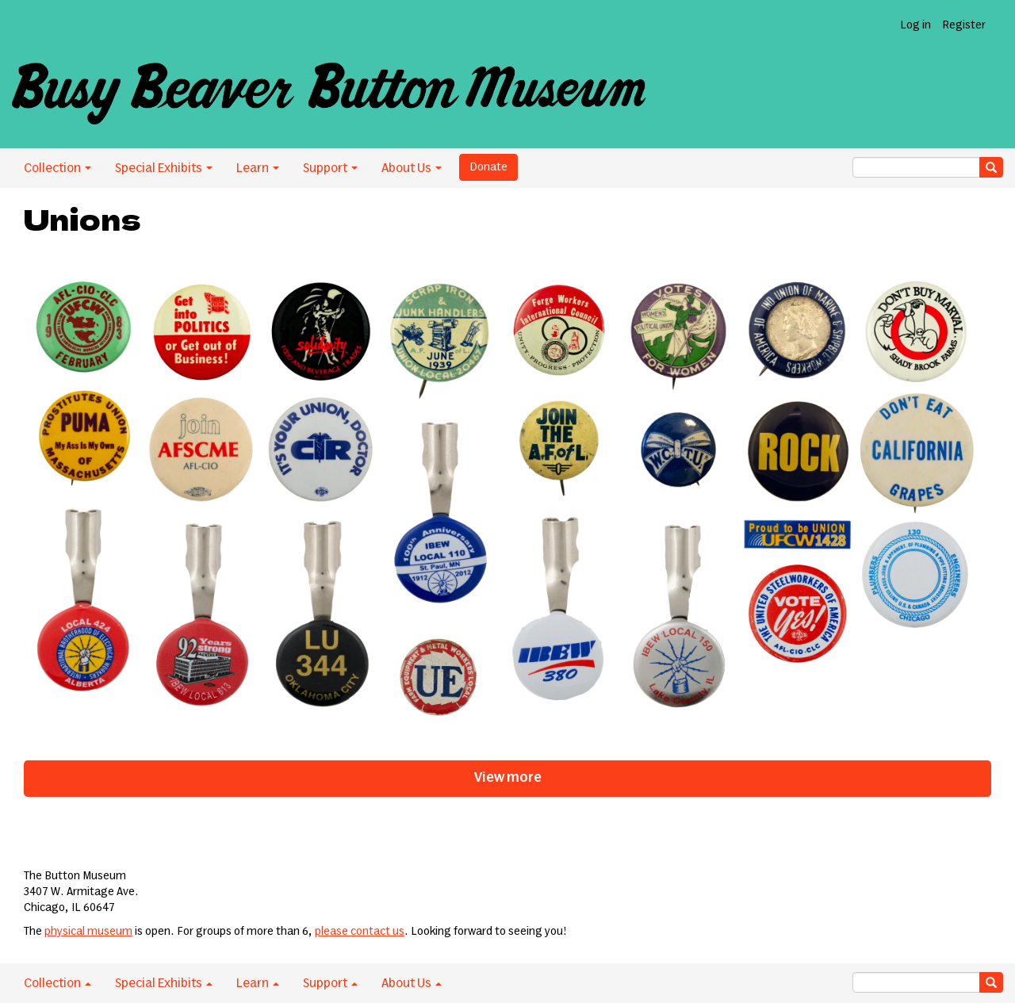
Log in (915, 25)
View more (508, 778)
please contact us (359, 931)
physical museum (88, 931)
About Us (411, 168)
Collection (57, 168)
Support (330, 168)
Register (964, 25)
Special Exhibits (164, 168)
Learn (257, 168)
